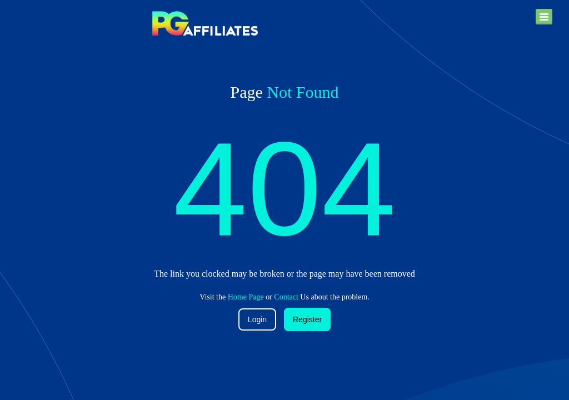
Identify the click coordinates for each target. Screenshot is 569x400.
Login (257, 319)
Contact (286, 297)
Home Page (246, 297)
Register (307, 319)
